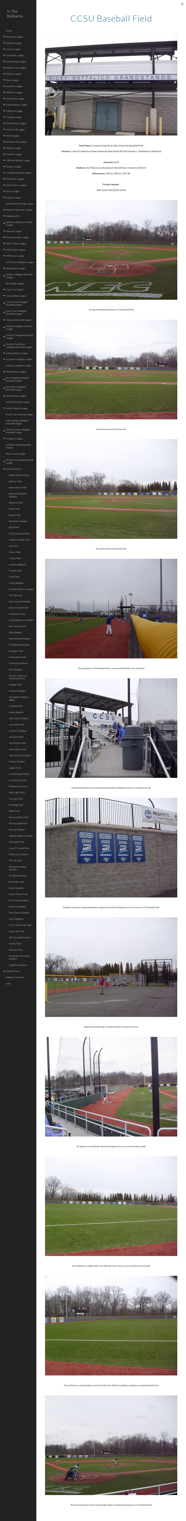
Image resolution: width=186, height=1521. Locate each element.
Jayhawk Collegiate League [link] (19, 359)
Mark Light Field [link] (17, 792)
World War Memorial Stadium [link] (19, 957)
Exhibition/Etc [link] (13, 216)
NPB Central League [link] (16, 243)
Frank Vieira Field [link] (17, 657)
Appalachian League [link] (15, 268)
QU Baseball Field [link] (17, 875)
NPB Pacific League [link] (15, 249)
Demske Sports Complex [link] (21, 589)
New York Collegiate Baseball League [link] (16, 388)
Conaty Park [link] (15, 558)
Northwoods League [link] (16, 395)
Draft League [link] (12, 135)
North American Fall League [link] (19, 203)
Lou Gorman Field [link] (17, 780)
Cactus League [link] (13, 49)
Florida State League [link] (16, 123)
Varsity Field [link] (15, 943)
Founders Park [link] (16, 651)
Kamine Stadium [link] (17, 761)
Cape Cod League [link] (15, 289)
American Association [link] (16, 141)
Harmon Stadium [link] (17, 690)
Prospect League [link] (14, 438)
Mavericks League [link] (15, 178)
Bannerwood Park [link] (18, 487)
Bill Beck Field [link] (16, 502)
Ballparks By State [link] (15, 977)
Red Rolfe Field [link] (16, 881)
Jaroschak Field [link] (16, 724)
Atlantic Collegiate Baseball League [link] (19, 275)
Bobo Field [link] (14, 508)
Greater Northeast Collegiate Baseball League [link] (19, 345)
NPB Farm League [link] (15, 255)
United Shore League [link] (16, 185)
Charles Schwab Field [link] (19, 539)
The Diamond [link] (15, 595)
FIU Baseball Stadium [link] (19, 644)
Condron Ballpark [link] (17, 564)
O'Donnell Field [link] (16, 841)
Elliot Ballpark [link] (15, 632)
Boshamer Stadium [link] (18, 521)
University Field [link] (16, 931)
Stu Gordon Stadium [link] (19, 900)
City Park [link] (13, 545)
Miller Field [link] (14, 811)
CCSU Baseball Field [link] (19, 533)
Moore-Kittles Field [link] (18, 817)
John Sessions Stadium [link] (20, 755)
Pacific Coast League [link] (16, 67)
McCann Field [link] (16, 798)
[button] (182, 4)
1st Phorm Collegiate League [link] (20, 262)
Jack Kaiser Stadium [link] (19, 718)
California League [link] (14, 111)
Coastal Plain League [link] (16, 295)
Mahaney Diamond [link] (18, 786)
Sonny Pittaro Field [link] (18, 894)
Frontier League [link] (14, 154)
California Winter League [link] (18, 160)
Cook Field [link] (14, 576)
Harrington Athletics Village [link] (19, 698)
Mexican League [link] (14, 231)
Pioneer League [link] (13, 166)
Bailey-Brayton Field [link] (19, 475)
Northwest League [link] (15, 98)
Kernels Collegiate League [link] (19, 365)
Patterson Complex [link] (18, 854)
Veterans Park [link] (16, 949)
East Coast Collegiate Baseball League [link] (16, 312)
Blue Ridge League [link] (15, 283)
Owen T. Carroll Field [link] (19, 848)
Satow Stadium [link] (16, 888)
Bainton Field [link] (15, 481)
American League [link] (14, 36)
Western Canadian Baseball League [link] (19, 461)
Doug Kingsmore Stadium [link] (21, 620)
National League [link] (14, 43)
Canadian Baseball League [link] (19, 172)
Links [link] (8, 983)
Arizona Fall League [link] (15, 129)
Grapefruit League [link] (15, 55)
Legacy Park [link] (15, 767)
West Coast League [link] (15, 453)
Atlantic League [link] (13, 148)
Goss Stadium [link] (15, 669)
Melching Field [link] (16, 804)
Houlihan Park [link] (16, 705)
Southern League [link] (14, 86)
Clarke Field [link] (15, 552)
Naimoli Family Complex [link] (21, 835)
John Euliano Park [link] (17, 749)
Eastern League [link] (13, 73)
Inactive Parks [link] (13, 971)
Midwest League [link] (14, 92)
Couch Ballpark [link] (16, 583)
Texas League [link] (12, 80)
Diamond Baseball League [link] (19, 319)
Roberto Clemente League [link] (19, 209)
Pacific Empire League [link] (17, 408)
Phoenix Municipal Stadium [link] (17, 868)
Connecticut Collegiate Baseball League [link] (17, 303)
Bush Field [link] (14, 527)
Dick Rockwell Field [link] (18, 607)
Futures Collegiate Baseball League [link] (19, 336)
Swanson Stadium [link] (17, 906)
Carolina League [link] (14, 117)
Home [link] (9, 30)
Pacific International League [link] (19, 414)
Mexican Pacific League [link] (17, 237)
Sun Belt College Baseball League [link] (18, 446)
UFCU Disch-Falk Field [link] (20, 925)
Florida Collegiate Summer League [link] (19, 327)
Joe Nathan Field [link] (17, 743)
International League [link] (16, 61)
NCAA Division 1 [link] (14, 468)
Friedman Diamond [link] (18, 663)
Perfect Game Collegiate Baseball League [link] (18, 431)
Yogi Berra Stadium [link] (18, 965)
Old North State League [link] (18, 402)
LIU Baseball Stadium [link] (19, 773)
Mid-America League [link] (16, 371)
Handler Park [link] (15, 684)
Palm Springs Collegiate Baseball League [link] (17, 422)
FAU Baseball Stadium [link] (20, 638)
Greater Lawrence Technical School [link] (18, 677)
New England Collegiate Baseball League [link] (17, 379)
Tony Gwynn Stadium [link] (19, 912)
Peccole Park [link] (15, 860)
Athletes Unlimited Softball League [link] (19, 223)
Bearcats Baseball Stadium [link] (18, 495)
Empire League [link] (13, 197)
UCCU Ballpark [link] (16, 918)
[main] (111, 18)
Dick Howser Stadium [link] (20, 601)
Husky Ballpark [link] (16, 712)
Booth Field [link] (14, 515)
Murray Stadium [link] (17, 829)
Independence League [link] (17, 353)
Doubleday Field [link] (17, 613)
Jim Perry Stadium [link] (18, 730)
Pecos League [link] (13, 191)
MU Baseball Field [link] (18, 823)
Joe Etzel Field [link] (16, 736)
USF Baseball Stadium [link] (20, 937)
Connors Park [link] (15, 570)
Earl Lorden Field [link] (17, 626)
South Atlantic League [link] (16, 104)
